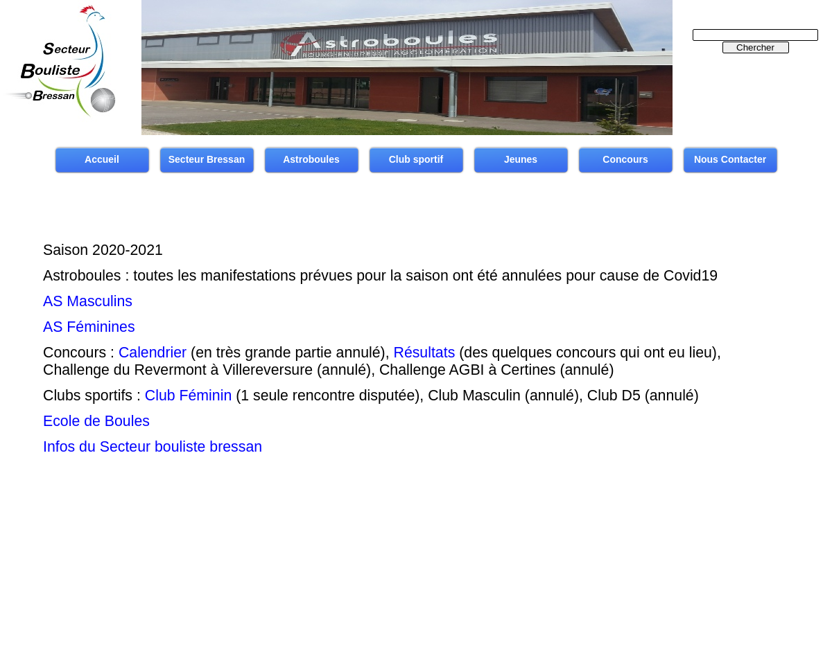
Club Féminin (188, 395)
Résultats (425, 352)
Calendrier (153, 352)
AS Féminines (89, 327)
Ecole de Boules (96, 421)
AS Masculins (87, 301)
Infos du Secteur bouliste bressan (152, 446)
